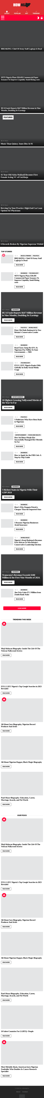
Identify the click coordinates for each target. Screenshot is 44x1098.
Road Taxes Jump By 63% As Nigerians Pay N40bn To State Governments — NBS (26, 350)
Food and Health (34, 435)
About (18, 1092)
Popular (17, 12)
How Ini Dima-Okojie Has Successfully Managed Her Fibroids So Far (28, 439)
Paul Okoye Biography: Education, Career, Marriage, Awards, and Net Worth (18, 799)
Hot (26, 12)
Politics (36, 256)
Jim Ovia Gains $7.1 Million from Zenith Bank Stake (27, 593)
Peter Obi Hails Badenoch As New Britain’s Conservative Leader (27, 331)
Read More (19, 265)
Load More (22, 608)
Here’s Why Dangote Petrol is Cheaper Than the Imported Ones (27, 508)
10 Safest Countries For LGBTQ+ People (17, 1031)
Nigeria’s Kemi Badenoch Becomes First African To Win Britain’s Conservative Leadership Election (28, 542)
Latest (6, 12)
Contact (25, 1092)
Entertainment (18, 397)
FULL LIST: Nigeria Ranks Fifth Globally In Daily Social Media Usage (27, 367)
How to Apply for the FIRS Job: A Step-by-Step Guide (27, 456)
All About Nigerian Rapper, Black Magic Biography (21, 762)
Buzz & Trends (26, 256)
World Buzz (33, 328)
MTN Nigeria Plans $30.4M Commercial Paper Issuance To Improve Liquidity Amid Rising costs (26, 279)
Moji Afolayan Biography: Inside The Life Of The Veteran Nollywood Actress (20, 649)
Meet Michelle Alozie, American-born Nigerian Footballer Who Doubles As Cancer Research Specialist (19, 1069)
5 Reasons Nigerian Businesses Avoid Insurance (26, 524)
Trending (36, 12)
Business (24, 273)
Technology (33, 273)
